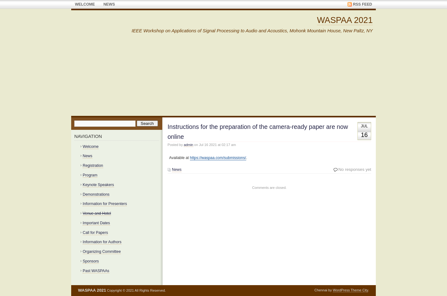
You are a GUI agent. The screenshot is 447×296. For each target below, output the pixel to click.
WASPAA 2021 (345, 20)
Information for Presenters (105, 204)
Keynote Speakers (98, 185)
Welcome (85, 4)
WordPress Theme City (350, 290)
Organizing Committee (102, 251)
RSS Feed (362, 4)
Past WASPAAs (96, 271)
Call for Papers (95, 232)
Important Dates (96, 223)
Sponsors (91, 261)
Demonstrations (96, 194)
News (109, 4)
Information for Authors (102, 242)
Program (90, 175)
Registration (93, 165)
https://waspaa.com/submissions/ (218, 158)
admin (188, 145)
